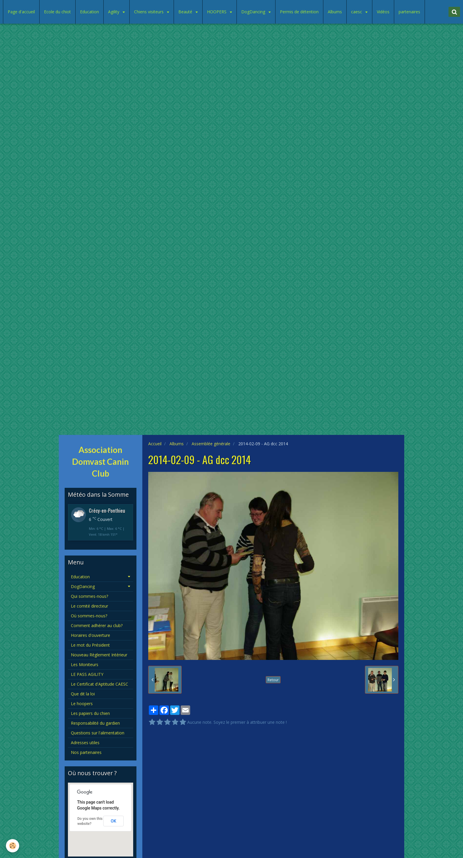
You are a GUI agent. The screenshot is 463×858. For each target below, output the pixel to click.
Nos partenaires (86, 752)
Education (89, 11)
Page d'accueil (21, 11)
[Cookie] (12, 845)
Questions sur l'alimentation (97, 733)
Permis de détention (299, 11)
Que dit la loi (83, 694)
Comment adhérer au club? (97, 625)
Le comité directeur (89, 606)
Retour (273, 679)
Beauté (185, 11)
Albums (335, 11)
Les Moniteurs (84, 664)
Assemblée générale (211, 443)
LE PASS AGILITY (87, 674)
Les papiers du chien (90, 713)
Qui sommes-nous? (89, 596)
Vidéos (383, 11)
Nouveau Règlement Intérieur (99, 655)
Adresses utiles (85, 742)
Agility (114, 11)
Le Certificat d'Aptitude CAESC (99, 684)
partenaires (409, 11)
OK (113, 821)
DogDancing (253, 11)
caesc (357, 11)
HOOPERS (217, 11)
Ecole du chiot (57, 11)
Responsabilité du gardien (95, 723)
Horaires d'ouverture (90, 635)
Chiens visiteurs (149, 11)
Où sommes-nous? (89, 616)
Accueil (155, 443)
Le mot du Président (90, 645)
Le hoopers (82, 703)
